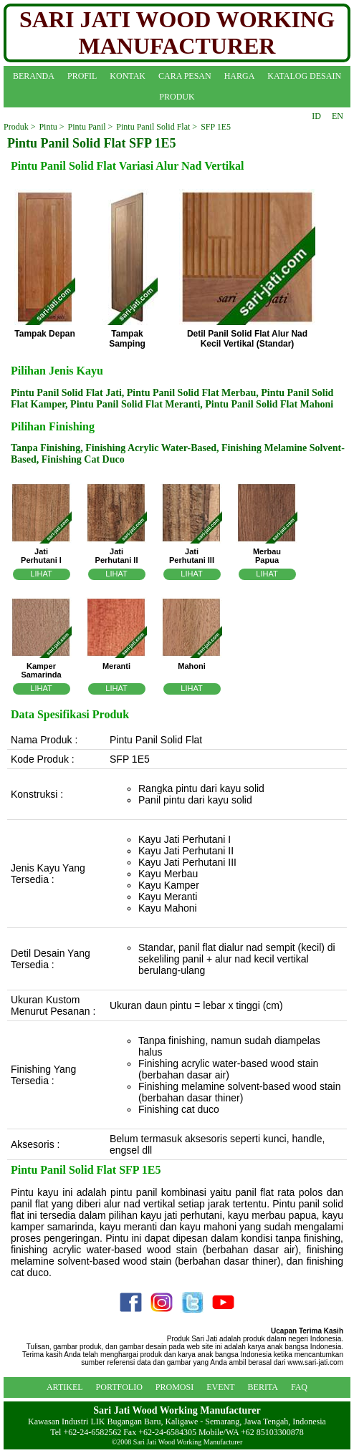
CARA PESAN (184, 76)
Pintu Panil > (90, 127)
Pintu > (51, 127)
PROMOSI (174, 1387)
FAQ (299, 1387)
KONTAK (127, 76)
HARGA (239, 76)
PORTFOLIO (119, 1387)
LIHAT (41, 573)
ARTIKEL (65, 1387)
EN (337, 116)
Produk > (19, 127)
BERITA (263, 1387)
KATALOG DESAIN (304, 76)
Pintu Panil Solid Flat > (156, 127)
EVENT (220, 1387)
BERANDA (33, 76)
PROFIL (82, 76)
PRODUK (176, 97)
